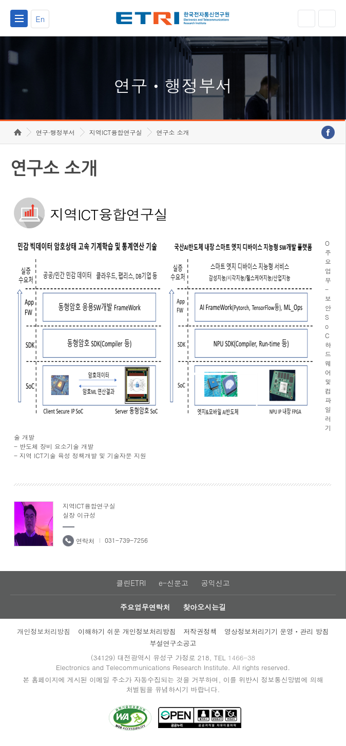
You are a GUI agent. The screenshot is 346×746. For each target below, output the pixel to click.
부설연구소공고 (172, 643)
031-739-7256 (126, 540)
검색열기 (327, 18)
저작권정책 (200, 631)
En (40, 18)
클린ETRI (131, 583)
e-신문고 (173, 583)
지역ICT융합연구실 (115, 132)
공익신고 (215, 583)
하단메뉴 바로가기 (0, 0)
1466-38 (241, 657)
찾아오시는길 (204, 607)
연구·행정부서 (55, 132)
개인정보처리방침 (43, 631)
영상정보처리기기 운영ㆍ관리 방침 (276, 631)
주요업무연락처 (145, 607)
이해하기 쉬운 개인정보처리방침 (127, 631)
